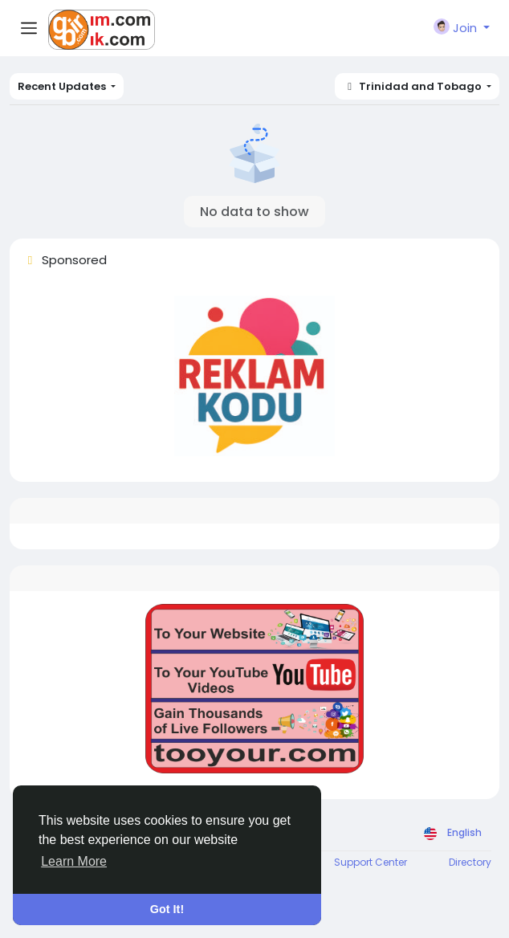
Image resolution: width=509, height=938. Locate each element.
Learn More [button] (74, 861)
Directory (470, 862)
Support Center (370, 862)
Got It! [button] (167, 909)
